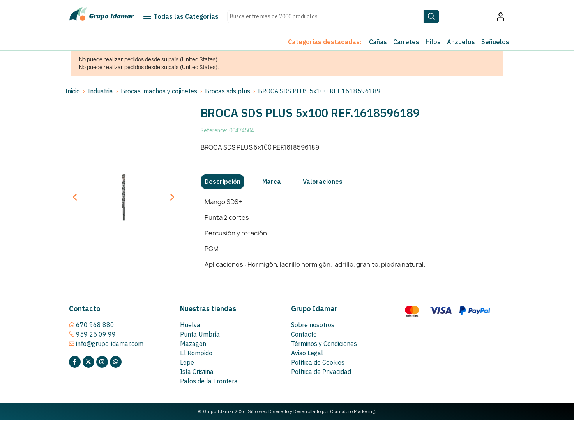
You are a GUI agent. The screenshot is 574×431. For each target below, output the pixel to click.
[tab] (222, 181)
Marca (271, 181)
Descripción (222, 181)
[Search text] (325, 16)
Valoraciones (323, 181)
